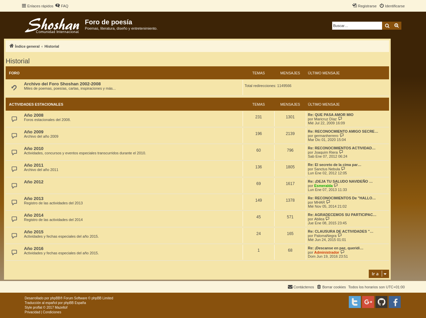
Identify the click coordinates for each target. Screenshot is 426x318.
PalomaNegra (325, 236)
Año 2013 (34, 198)
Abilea (319, 219)
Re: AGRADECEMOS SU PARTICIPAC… (342, 215)
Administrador (326, 252)
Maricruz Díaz (325, 119)
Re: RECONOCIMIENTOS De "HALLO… (342, 198)
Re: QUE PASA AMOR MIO (330, 115)
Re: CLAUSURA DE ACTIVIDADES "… (340, 231)
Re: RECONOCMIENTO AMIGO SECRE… (343, 131)
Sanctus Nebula (327, 169)
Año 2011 (34, 165)
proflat (37, 307)
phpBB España (75, 303)
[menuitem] (61, 6)
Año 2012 (34, 181)
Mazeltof (61, 307)
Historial (18, 61)
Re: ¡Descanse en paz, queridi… (335, 248)
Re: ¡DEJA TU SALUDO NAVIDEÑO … (340, 181)
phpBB (55, 298)
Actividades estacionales (36, 104)
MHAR (319, 202)
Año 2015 (34, 231)
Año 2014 (34, 215)
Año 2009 (34, 131)
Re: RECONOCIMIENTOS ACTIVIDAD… (342, 148)
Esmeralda (323, 186)
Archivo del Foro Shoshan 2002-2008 (62, 83)
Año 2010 (34, 148)
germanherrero (326, 136)
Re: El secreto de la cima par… (334, 165)
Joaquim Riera (326, 152)
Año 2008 (34, 115)
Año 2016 (34, 248)
